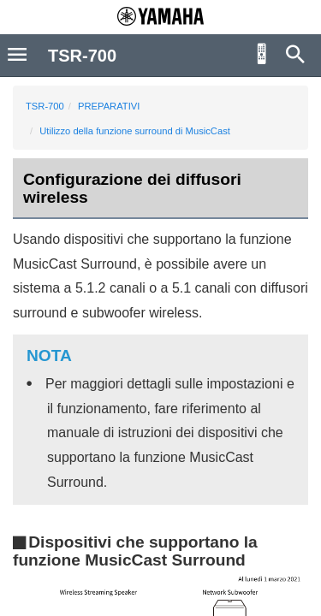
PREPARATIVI (109, 106)
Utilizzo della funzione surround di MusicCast (134, 131)
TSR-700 (45, 106)
